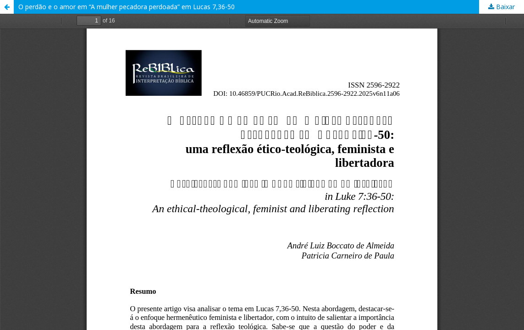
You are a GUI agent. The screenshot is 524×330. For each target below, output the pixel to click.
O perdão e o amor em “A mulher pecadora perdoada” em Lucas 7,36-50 (126, 6)
